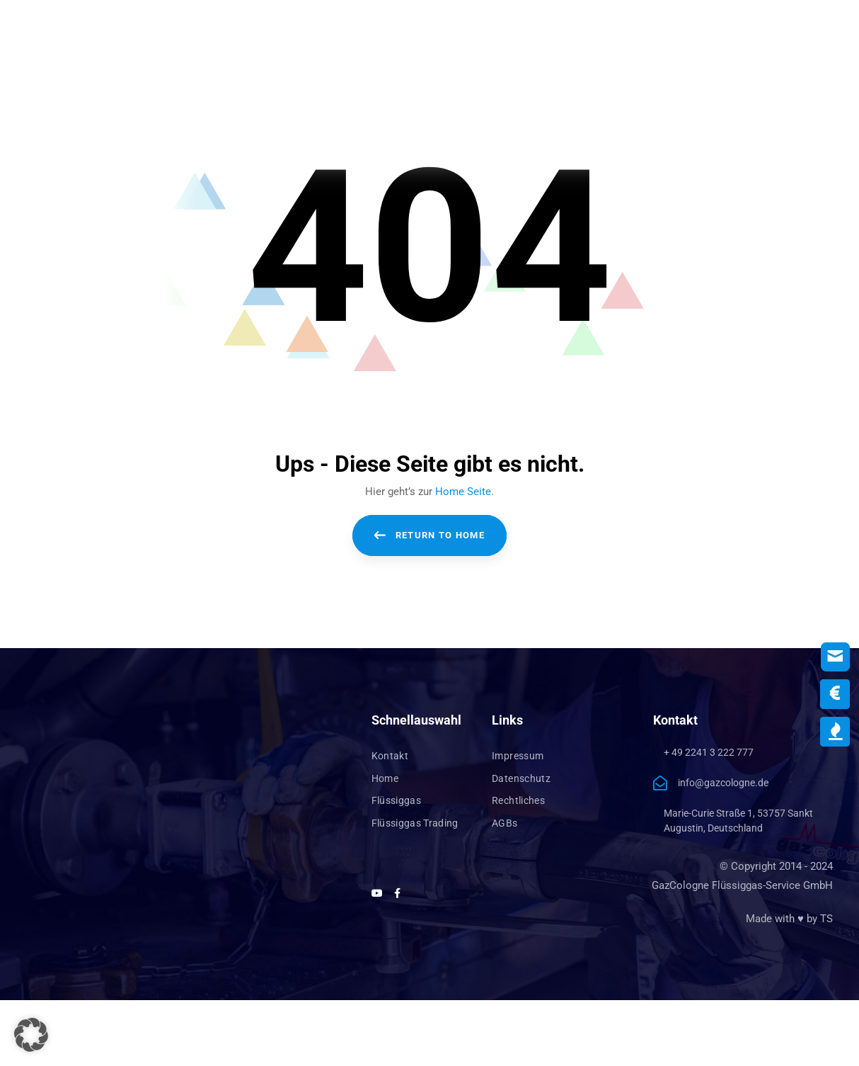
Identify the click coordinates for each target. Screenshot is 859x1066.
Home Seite (463, 491)
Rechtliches (518, 800)
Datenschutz (521, 778)
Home (384, 778)
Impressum (517, 755)
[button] (31, 1035)
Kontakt (389, 755)
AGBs (504, 823)
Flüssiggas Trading (415, 823)
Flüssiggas (396, 800)
